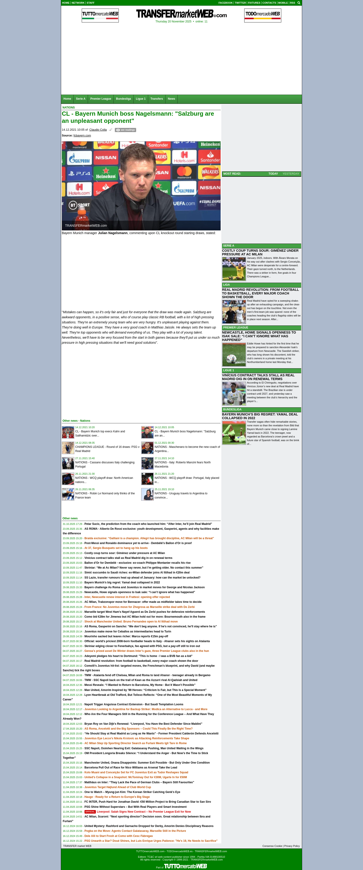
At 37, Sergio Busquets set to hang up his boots (116, 548)
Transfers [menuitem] (156, 98)
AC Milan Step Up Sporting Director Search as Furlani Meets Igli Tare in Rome (135, 743)
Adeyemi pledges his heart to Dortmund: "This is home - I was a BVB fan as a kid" (138, 656)
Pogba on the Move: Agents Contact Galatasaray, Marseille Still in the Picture (135, 831)
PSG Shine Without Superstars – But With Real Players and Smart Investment (135, 806)
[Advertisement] (96, 381)
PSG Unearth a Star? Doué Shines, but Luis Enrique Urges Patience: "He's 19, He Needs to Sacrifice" (151, 840)
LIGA (226, 284)
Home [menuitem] (67, 98)
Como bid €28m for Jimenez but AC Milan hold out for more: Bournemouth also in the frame (145, 616)
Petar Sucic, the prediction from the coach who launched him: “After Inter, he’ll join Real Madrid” (148, 524)
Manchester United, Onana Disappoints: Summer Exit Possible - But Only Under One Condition (147, 762)
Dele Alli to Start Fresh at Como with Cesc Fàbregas (118, 836)
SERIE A (228, 245)
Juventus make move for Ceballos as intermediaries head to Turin (127, 631)
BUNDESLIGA (232, 409)
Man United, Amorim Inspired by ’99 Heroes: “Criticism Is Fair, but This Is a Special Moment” (145, 690)
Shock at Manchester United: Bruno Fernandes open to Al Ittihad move (131, 621)
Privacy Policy (292, 846)
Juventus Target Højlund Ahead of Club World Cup (117, 787)
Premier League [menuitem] (100, 98)
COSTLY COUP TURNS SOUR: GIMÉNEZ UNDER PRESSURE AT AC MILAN (260, 252)
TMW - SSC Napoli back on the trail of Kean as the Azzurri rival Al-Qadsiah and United (140, 680)
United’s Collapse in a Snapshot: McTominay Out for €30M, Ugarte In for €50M (135, 777)
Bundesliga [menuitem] (123, 98)
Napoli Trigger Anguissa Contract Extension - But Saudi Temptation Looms (133, 704)
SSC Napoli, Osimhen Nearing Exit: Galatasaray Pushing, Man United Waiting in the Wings (143, 748)
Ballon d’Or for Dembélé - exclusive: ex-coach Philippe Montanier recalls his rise (137, 562)
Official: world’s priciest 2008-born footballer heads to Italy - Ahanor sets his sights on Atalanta (147, 641)
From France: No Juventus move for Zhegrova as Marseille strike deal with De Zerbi (139, 607)
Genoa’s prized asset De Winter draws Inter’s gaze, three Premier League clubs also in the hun (146, 651)
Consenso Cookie (272, 846)
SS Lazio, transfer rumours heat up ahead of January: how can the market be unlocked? (142, 577)
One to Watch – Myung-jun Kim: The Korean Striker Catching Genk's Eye (132, 792)
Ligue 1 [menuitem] (141, 98)
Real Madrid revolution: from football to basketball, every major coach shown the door (141, 661)
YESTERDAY (291, 173)
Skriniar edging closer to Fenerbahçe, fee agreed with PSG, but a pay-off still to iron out (142, 646)
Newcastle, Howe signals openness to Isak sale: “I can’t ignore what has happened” (139, 592)
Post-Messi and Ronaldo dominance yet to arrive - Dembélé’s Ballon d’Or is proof (138, 543)
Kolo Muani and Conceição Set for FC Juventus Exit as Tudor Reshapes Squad (136, 772)
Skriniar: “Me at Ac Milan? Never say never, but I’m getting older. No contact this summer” (143, 567)
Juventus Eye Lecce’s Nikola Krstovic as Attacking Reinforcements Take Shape (136, 738)
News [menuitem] (171, 98)
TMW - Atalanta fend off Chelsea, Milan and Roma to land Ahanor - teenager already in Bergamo (147, 675)
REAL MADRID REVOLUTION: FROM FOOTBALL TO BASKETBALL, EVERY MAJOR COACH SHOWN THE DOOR (260, 293)
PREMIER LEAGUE (235, 327)
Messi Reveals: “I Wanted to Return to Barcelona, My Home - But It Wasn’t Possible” (140, 685)
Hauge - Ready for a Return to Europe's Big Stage (117, 797)
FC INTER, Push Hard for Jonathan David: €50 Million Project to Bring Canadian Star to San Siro (147, 801)
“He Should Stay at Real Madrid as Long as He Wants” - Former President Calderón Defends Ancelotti (151, 733)
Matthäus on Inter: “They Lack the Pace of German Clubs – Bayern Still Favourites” (139, 782)
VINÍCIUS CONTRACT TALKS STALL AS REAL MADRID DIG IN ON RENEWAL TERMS (258, 377)
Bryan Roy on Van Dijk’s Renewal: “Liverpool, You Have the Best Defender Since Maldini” (143, 723)
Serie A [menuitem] (80, 98)
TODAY (273, 173)
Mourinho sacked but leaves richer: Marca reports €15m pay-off (126, 636)
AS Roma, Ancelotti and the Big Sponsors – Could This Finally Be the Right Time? (138, 728)
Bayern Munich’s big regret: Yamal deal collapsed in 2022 (122, 582)
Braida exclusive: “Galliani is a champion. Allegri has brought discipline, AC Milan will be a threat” (149, 538)
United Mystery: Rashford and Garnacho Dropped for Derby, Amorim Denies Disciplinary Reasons (148, 826)
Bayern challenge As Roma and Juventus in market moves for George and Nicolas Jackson (144, 587)
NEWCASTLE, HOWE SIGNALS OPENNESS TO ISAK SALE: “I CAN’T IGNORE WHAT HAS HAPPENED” (259, 336)
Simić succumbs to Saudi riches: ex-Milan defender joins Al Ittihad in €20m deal (137, 572)
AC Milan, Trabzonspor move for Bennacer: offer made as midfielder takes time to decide (143, 602)
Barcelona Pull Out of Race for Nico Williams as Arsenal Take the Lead (130, 767)
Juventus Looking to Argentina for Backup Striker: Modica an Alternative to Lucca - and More (145, 709)
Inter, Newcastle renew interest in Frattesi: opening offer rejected (127, 597)
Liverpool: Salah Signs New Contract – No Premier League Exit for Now (137, 811)
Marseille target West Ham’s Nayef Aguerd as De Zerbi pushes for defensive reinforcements (144, 611)
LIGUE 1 (228, 370)
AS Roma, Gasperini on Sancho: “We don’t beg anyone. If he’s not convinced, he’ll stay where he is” (150, 626)
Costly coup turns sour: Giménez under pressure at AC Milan (124, 553)
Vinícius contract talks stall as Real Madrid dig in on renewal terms (128, 558)
